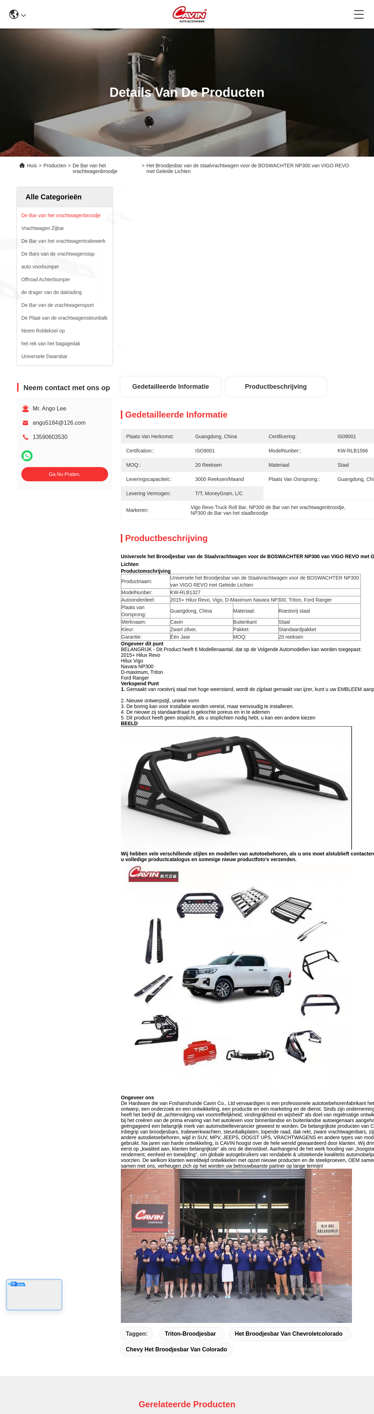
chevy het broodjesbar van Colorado (176, 1349)
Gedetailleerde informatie (170, 386)
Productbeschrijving (276, 386)
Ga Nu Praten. (65, 474)
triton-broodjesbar (190, 1334)
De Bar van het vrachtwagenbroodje (95, 168)
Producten (54, 165)
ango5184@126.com (59, 423)
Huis (32, 165)
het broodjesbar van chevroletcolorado (288, 1334)
